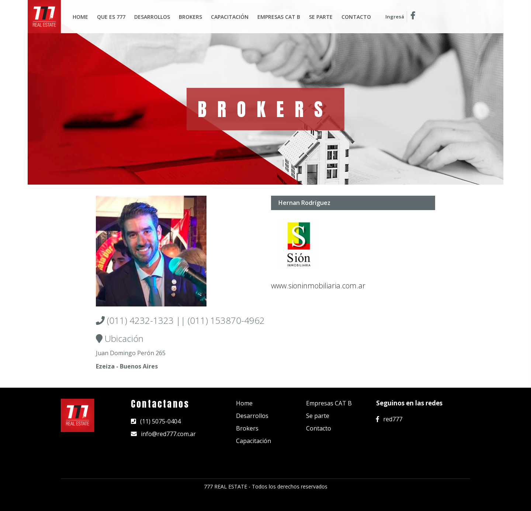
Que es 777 (111, 16)
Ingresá (394, 16)
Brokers (190, 16)
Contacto (356, 16)
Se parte (321, 16)
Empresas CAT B (329, 403)
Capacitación (230, 16)
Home (80, 16)
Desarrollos (152, 16)
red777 (389, 419)
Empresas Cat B (278, 16)
